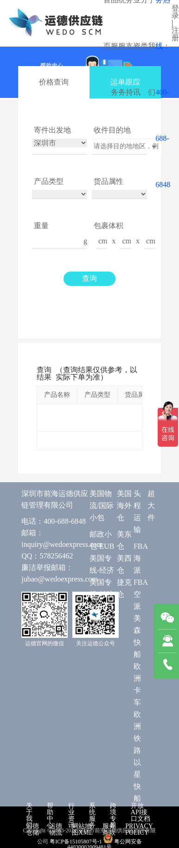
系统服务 (92, 815)
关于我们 (29, 815)
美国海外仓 (124, 505)
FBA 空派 (140, 594)
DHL (97, 606)
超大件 (151, 505)
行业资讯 (71, 815)
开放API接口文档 (140, 812)
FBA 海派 (140, 558)
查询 (89, 278)
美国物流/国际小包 (102, 505)
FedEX (100, 618)
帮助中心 (50, 815)
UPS (96, 630)
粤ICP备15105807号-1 (76, 841)
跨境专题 (113, 815)
